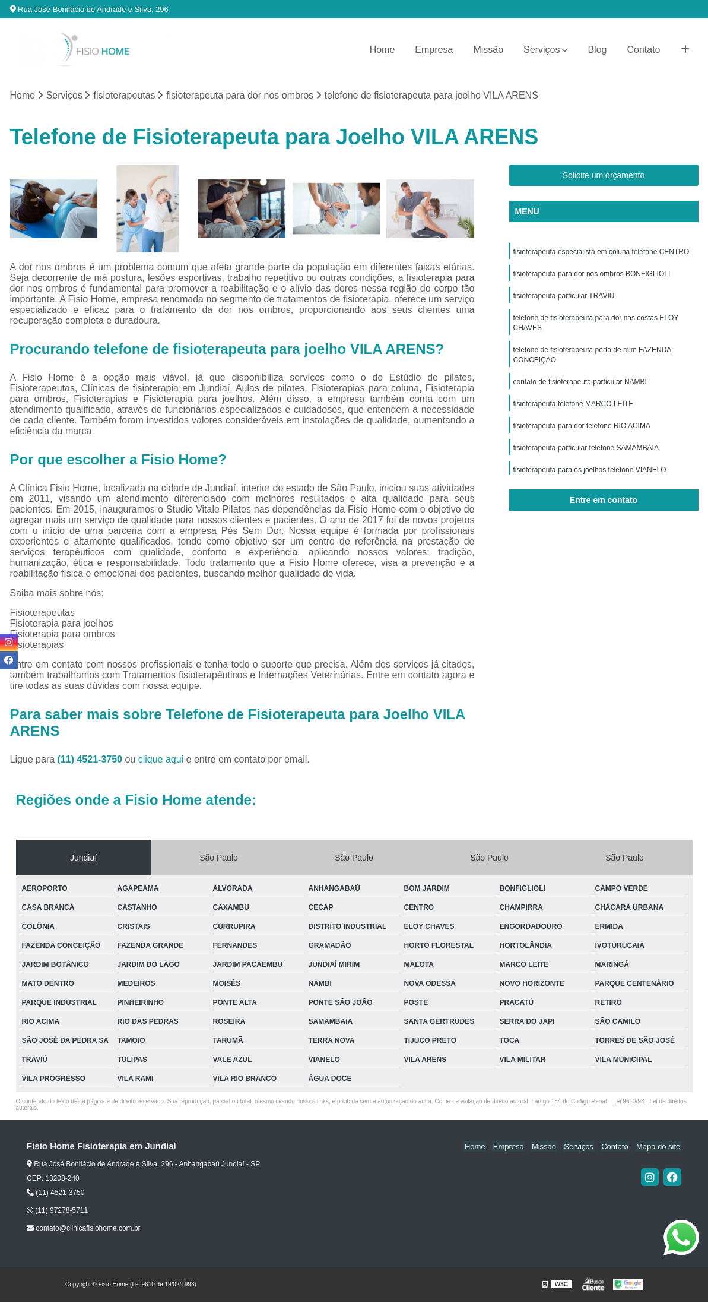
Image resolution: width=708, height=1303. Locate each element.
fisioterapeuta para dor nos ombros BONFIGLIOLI (592, 275)
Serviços (541, 50)
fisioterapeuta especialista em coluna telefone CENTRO (601, 252)
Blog (597, 50)
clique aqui (161, 760)
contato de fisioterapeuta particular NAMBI (580, 386)
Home (382, 50)
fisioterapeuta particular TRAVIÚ (564, 297)
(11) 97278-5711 (57, 1211)
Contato (643, 50)
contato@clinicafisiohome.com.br (84, 1229)
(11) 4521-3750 (91, 760)
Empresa (434, 50)
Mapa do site (659, 1147)
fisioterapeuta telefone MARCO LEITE (573, 409)
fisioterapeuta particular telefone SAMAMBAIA (586, 454)
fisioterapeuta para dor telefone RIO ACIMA (581, 432)
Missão (488, 50)
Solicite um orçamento (604, 176)
